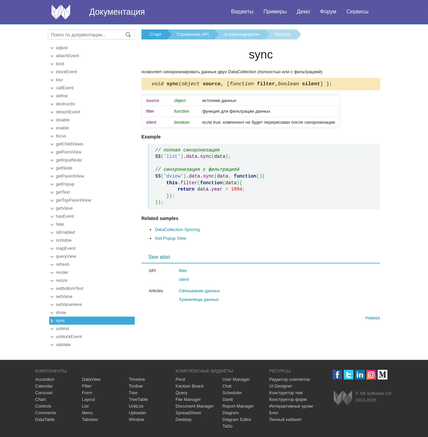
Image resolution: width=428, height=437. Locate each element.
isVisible (64, 240)
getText (63, 192)
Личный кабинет (285, 419)
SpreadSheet (188, 412)
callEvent (65, 87)
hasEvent (65, 216)
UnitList (136, 406)
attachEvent (67, 55)
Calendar (44, 386)
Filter (87, 386)
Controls (43, 406)
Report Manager (238, 406)
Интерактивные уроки (291, 406)
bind (60, 63)
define (62, 95)
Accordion (45, 379)
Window (136, 419)
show (61, 312)
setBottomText (69, 288)
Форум (328, 11)
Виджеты (242, 11)
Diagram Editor (236, 419)
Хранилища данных (199, 300)
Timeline (137, 379)
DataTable (45, 419)
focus (61, 135)
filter (183, 271)
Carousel (43, 392)
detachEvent (68, 111)
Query (181, 392)
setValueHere (69, 304)
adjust (62, 47)
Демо (303, 11)
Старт (156, 34)
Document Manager (195, 406)
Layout (88, 399)
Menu (87, 412)
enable (62, 127)
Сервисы (357, 11)
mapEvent (66, 248)
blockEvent (66, 71)
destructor (65, 103)
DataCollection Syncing (177, 230)
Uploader (137, 412)
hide (60, 224)
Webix (343, 397)
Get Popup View (170, 239)
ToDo (227, 426)
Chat (226, 386)
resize (62, 280)
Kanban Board (189, 386)
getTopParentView (73, 200)
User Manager (236, 379)
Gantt (227, 399)
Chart (40, 399)
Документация (117, 11)
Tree (133, 392)
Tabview (90, 419)
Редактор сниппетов (289, 379)
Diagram (230, 412)
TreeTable (138, 399)
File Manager (188, 399)
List (85, 406)
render (62, 272)
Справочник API (193, 34)
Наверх (372, 318)
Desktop (184, 419)
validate (63, 344)
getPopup (65, 184)
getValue (64, 208)
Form (87, 392)
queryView (66, 256)
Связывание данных (199, 291)
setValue (64, 296)
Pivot (180, 379)
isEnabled (65, 232)
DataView (91, 379)
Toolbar (136, 386)
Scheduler (232, 392)
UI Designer (280, 386)
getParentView (70, 176)
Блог (274, 412)
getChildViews (69, 143)
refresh (62, 264)
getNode (64, 168)
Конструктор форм (288, 399)
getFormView (68, 151)
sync (60, 320)
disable (63, 119)
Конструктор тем (286, 392)
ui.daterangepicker (241, 34)
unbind (62, 328)
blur (59, 79)
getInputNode (69, 159)
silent (184, 280)
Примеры (275, 11)
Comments (45, 412)
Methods (283, 34)
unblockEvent (69, 336)
